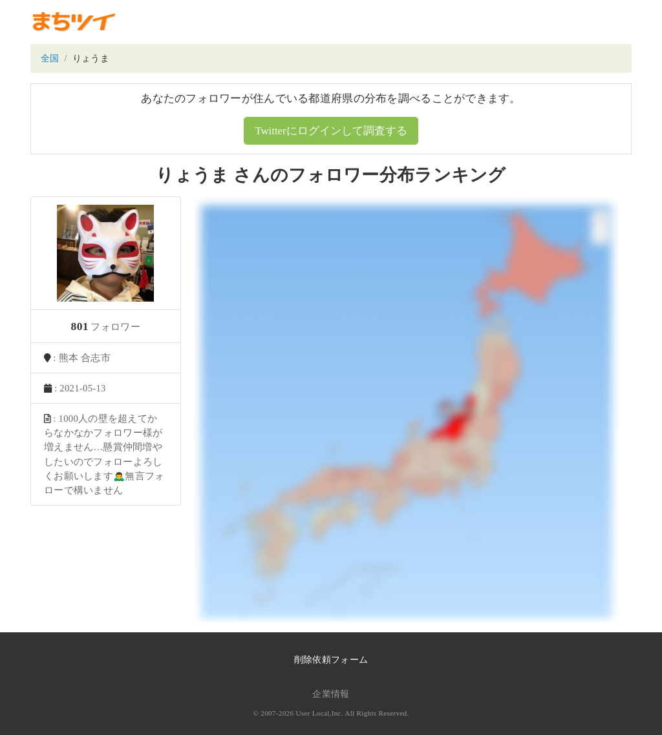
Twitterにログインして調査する (331, 131)
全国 (50, 58)
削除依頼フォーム (331, 660)
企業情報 (330, 694)
